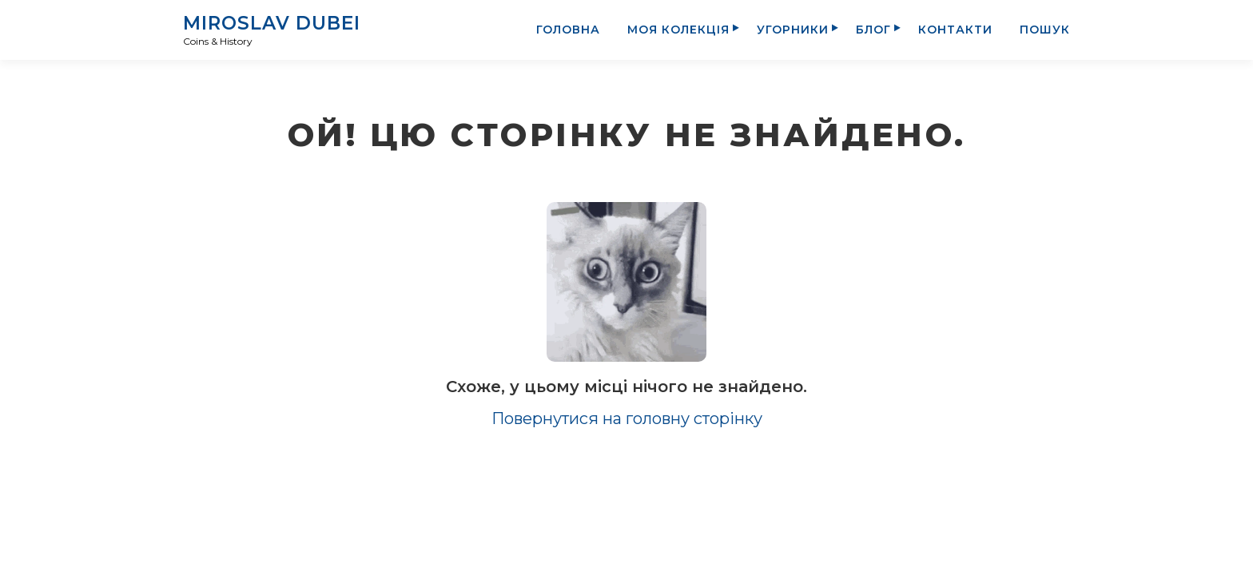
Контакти (955, 29)
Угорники (793, 29)
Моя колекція (678, 29)
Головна (568, 29)
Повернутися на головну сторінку (626, 418)
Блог (873, 29)
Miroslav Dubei (271, 23)
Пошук (1045, 29)
